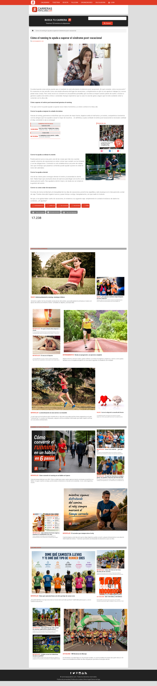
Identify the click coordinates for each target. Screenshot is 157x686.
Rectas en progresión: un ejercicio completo (88, 360)
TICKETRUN (56, 17)
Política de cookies (77, 684)
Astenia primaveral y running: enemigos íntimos (50, 302)
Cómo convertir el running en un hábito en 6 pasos (54, 480)
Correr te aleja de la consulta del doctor (112, 417)
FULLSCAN (74, 17)
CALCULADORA (100, 17)
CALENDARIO (45, 17)
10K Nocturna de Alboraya (79, 659)
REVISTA (65, 17)
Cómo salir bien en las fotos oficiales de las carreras (109, 575)
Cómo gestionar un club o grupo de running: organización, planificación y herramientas (46, 634)
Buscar (107, 28)
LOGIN (111, 17)
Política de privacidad (63, 684)
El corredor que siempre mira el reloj (82, 538)
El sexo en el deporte (47, 360)
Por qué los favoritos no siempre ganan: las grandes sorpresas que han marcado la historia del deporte (110, 482)
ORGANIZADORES (86, 17)
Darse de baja (95, 684)
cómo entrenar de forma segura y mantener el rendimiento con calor (46, 538)
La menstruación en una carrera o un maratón (53, 418)
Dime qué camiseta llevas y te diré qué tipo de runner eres (57, 601)
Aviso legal (87, 684)
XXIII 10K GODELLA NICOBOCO (113, 601)
